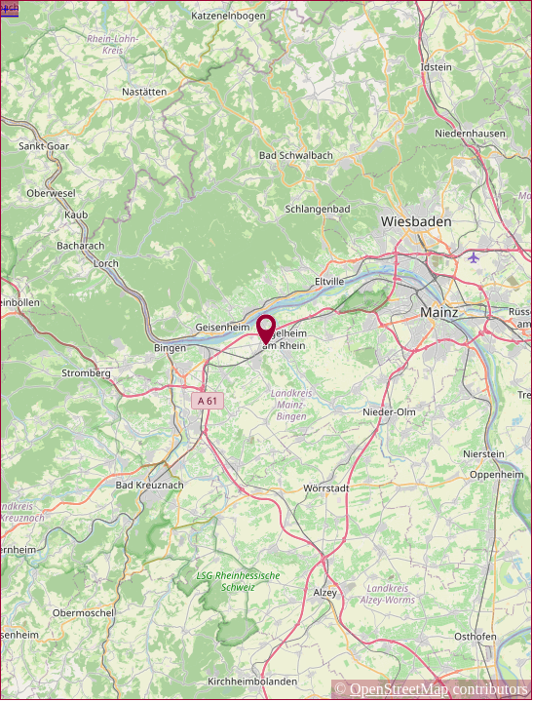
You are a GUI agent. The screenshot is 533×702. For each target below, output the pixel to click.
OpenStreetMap (399, 689)
